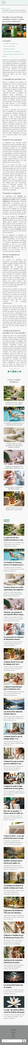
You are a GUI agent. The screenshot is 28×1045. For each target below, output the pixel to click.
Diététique (13, 1030)
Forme (8, 8)
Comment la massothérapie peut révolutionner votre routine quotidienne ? (13, 689)
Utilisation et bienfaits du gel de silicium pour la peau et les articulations (14, 937)
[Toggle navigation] (3, 2)
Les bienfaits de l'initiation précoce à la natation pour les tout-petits (14, 424)
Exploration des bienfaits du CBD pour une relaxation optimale (13, 912)
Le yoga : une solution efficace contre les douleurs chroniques (14, 1011)
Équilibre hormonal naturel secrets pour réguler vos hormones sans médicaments (13, 863)
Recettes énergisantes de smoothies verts (12, 51)
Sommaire (7, 41)
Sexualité (13, 1032)
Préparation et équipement (9, 49)
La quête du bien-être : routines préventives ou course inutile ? (14, 403)
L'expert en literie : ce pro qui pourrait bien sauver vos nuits (14, 837)
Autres (13, 1037)
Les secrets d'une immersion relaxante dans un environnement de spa (13, 714)
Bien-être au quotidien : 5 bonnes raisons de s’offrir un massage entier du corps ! (13, 813)
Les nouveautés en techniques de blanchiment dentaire (14, 488)
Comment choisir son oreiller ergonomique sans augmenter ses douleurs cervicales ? (14, 445)
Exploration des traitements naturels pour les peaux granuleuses (13, 962)
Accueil (3, 8)
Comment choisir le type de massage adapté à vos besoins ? (13, 738)
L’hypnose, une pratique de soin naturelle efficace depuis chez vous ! (14, 467)
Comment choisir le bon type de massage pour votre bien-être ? (14, 508)
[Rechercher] (12, 1040)
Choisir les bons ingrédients (9, 46)
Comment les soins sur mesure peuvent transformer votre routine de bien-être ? (14, 763)
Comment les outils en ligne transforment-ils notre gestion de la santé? (14, 788)
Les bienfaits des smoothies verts (10, 43)
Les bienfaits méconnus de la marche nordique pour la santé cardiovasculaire (14, 887)
